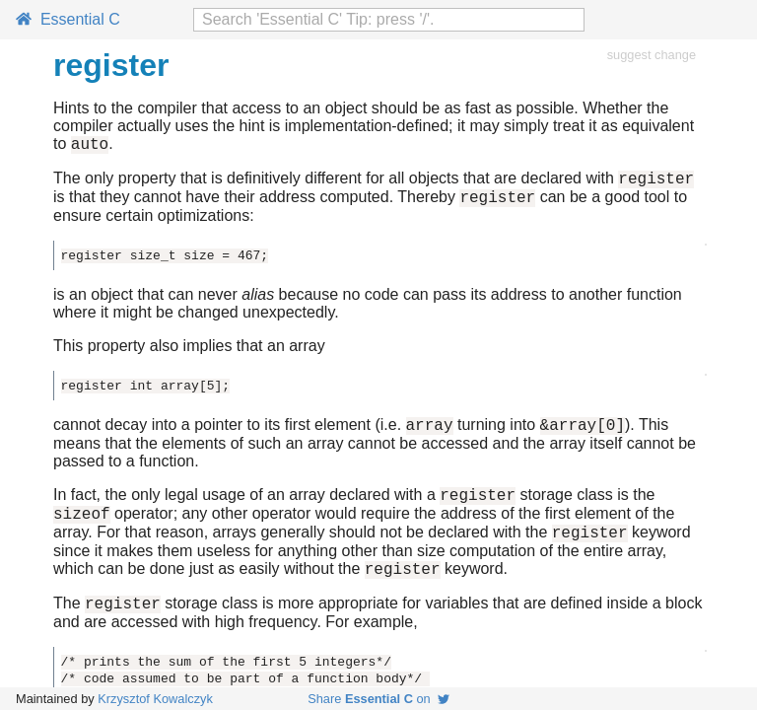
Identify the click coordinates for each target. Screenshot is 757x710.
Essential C (68, 19)
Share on (378, 698)
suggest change (651, 54)
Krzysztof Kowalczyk (155, 698)
